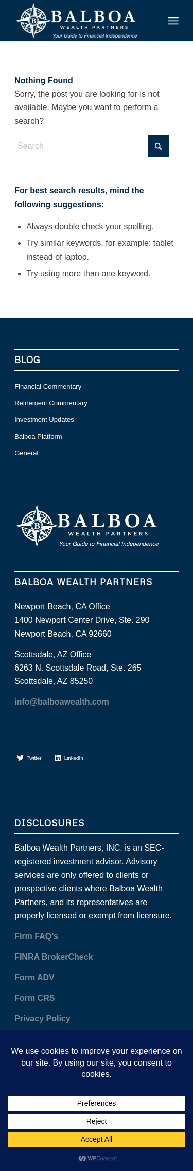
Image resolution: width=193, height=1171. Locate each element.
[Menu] (173, 20)
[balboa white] (80, 20)
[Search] (91, 146)
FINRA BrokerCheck (53, 956)
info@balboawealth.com (61, 701)
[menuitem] (173, 20)
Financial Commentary (47, 386)
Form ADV (34, 977)
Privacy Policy (42, 1018)
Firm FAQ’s (36, 936)
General (26, 453)
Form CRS (34, 998)
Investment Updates (44, 419)
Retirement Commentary (50, 403)
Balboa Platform (38, 436)
